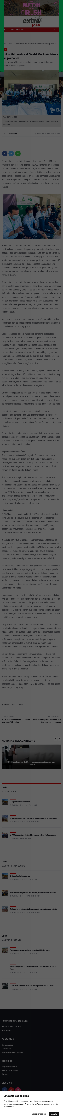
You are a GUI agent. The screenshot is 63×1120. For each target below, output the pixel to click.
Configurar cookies (39, 1114)
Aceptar (54, 1114)
